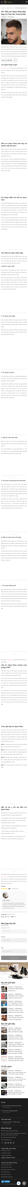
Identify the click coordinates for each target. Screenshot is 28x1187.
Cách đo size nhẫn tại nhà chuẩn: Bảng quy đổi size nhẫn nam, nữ (16, 1045)
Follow (2, 1142)
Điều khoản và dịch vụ (6, 1150)
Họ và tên (3, 936)
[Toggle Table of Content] (14, 60)
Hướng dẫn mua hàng (5, 1153)
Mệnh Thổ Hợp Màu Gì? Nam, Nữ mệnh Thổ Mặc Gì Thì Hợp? (15, 1052)
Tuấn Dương (6, 900)
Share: (2, 917)
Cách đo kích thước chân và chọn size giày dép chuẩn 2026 (15, 1018)
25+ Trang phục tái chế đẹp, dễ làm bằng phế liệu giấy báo (15, 1004)
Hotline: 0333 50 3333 (8, 1157)
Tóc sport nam (5, 68)
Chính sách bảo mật (5, 1172)
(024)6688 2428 (11, 1106)
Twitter (13, 917)
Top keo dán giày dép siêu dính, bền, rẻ (16, 989)
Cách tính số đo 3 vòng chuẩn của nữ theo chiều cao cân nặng (15, 1011)
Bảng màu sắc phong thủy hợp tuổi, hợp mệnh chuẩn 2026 (16, 1059)
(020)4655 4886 (10, 1122)
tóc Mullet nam (9, 659)
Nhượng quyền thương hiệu (7, 1177)
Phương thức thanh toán (6, 1155)
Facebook (8, 917)
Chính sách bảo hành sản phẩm (8, 1169)
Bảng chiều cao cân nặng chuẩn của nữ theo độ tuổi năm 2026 (15, 997)
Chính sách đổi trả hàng (6, 1167)
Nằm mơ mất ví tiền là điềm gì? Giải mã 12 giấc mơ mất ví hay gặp (15, 1031)
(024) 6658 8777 (9, 1111)
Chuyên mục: (4, 914)
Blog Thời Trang (11, 914)
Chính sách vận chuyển (6, 1164)
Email (2, 947)
